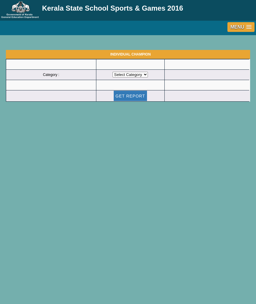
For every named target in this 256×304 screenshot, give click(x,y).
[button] (241, 27)
